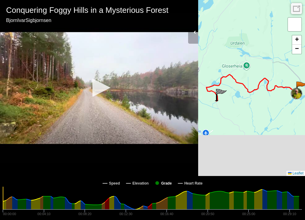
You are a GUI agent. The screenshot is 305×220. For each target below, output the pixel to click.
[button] (99, 87)
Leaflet (295, 173)
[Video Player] (99, 88)
